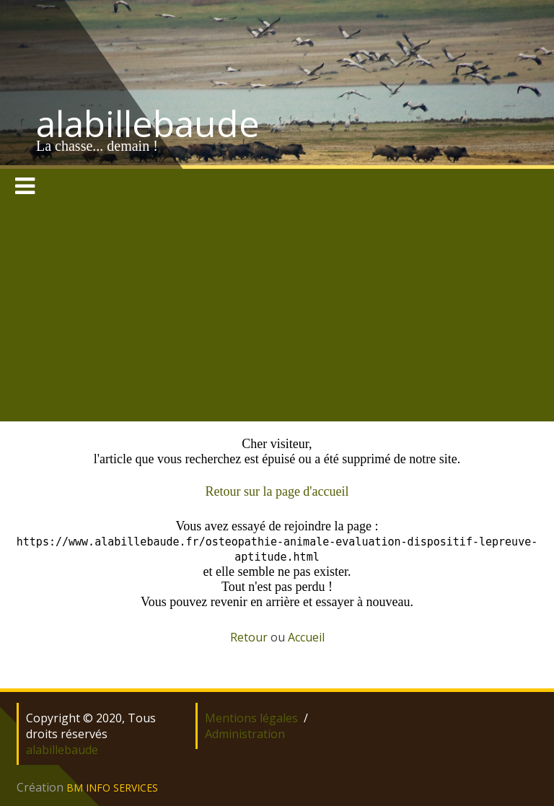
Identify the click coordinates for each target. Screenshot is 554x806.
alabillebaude (148, 123)
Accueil (306, 637)
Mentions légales (251, 718)
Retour (249, 637)
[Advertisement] (277, 313)
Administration (245, 734)
